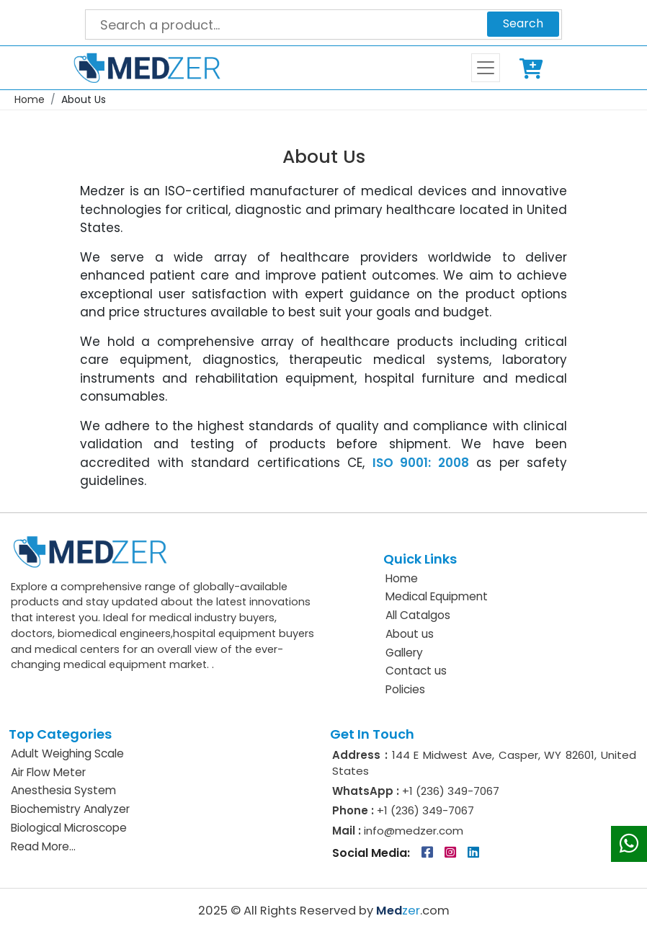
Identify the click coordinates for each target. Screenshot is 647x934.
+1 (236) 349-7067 (450, 791)
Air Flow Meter (48, 772)
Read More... (43, 846)
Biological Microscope (69, 827)
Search (523, 23)
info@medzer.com (412, 830)
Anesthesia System (63, 790)
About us (409, 633)
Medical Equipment (436, 596)
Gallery (404, 652)
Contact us (416, 670)
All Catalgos (417, 615)
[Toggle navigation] (485, 67)
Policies (405, 689)
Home (29, 99)
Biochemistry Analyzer (70, 809)
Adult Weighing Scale (67, 753)
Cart (533, 68)
